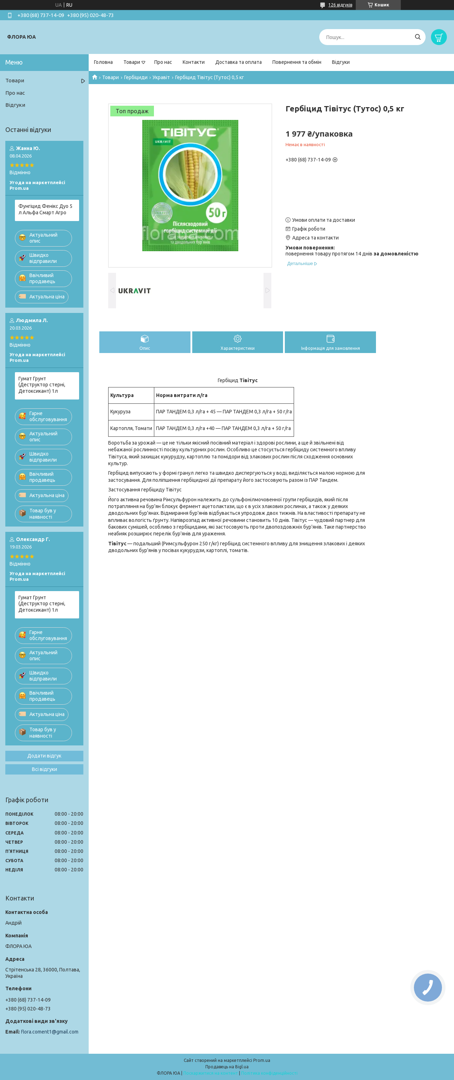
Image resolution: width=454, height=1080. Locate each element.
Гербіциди (136, 77)
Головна (103, 62)
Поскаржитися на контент (210, 1073)
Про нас (163, 62)
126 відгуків (340, 4)
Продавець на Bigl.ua (227, 1066)
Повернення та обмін (296, 62)
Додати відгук (44, 756)
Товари (131, 62)
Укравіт (161, 77)
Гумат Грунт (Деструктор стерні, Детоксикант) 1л (41, 385)
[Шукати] (418, 37)
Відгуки (341, 62)
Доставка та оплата (238, 62)
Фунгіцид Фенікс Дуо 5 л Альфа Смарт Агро (45, 209)
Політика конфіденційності (269, 1073)
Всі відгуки (44, 769)
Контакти (194, 62)
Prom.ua (261, 1060)
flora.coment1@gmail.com (49, 1032)
